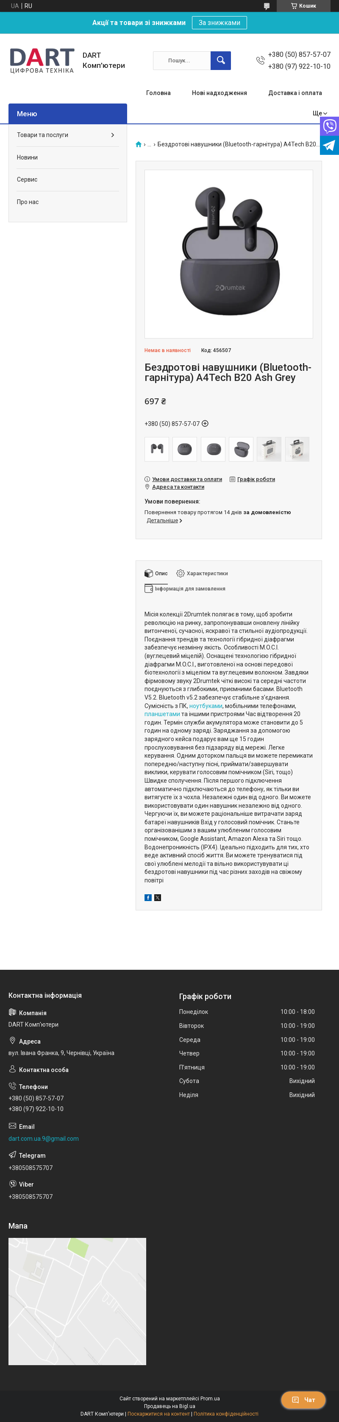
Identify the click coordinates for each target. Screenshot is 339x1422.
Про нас (28, 202)
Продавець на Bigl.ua (169, 1406)
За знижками (219, 23)
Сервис (27, 179)
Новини (27, 157)
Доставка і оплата (295, 93)
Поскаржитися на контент (159, 1414)
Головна (158, 93)
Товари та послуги (42, 135)
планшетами (162, 714)
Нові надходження (219, 93)
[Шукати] (221, 60)
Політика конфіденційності (226, 1414)
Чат (303, 1400)
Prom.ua (210, 1399)
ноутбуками (205, 706)
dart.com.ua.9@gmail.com (43, 1138)
